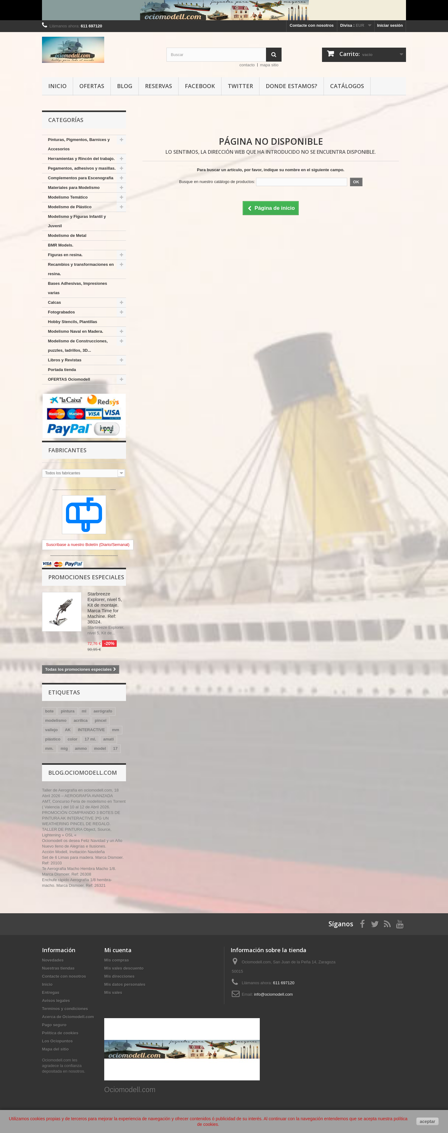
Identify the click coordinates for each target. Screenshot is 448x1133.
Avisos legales (56, 1000)
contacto (247, 65)
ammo (81, 748)
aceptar (427, 1121)
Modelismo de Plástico (69, 207)
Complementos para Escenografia (80, 178)
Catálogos (347, 86)
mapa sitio (269, 65)
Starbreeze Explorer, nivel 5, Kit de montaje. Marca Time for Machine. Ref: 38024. (104, 607)
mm (115, 729)
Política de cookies (60, 1033)
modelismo (56, 720)
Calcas (54, 302)
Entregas (50, 992)
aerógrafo (103, 711)
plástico (52, 739)
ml (84, 711)
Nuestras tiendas (58, 968)
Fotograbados (61, 312)
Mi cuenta (118, 950)
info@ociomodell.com (273, 994)
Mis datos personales (124, 984)
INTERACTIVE (91, 729)
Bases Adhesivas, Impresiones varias (77, 288)
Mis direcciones (119, 976)
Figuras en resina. (65, 254)
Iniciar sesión (390, 25)
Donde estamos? (291, 86)
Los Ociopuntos (57, 1041)
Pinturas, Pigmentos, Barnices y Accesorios (79, 144)
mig (64, 748)
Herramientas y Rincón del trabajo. (81, 158)
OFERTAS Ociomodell (69, 379)
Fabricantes (67, 450)
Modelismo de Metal (67, 235)
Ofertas (91, 86)
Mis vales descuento (123, 968)
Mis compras (116, 960)
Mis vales (113, 992)
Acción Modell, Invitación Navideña (73, 851)
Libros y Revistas (65, 360)
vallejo (51, 729)
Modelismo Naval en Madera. (75, 331)
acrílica (81, 720)
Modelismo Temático (68, 197)
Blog (124, 86)
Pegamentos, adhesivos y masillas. (82, 168)
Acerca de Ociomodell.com (68, 1016)
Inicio (57, 86)
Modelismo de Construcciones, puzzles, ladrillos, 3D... (78, 346)
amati (108, 739)
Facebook (200, 86)
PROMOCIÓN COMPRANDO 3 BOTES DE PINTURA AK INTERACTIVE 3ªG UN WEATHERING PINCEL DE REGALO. (81, 818)
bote (49, 711)
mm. (49, 748)
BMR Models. (60, 245)
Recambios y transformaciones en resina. (81, 269)
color (72, 739)
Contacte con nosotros (312, 25)
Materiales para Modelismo (74, 187)
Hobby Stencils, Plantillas (72, 321)
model (100, 748)
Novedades (52, 960)
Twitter (240, 86)
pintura (67, 711)
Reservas (158, 86)
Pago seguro (54, 1025)
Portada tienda (62, 369)
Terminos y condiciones (65, 1008)
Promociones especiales (86, 577)
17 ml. (90, 739)
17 (115, 748)
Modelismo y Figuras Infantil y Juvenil (77, 221)
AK (68, 729)
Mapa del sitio (55, 1049)
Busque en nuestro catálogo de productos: (217, 181)
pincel (100, 720)
